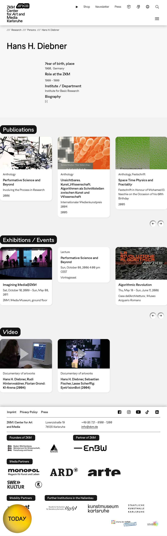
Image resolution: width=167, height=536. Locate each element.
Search (157, 6)
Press (118, 6)
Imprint (11, 412)
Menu (157, 18)
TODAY (17, 518)
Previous (153, 223)
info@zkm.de (89, 426)
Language (147, 6)
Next (161, 223)
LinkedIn (157, 412)
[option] (84, 177)
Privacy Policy (29, 412)
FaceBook (119, 412)
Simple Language (129, 6)
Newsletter (102, 6)
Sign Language (138, 6)
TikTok (147, 412)
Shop (87, 6)
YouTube (138, 412)
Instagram (129, 412)
